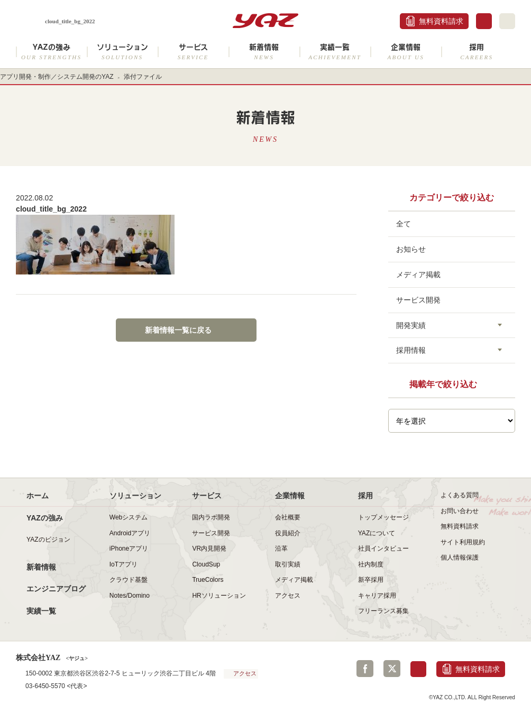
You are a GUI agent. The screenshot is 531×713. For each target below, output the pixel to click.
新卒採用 (370, 579)
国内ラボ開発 (211, 517)
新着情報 (263, 51)
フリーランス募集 (383, 611)
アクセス (287, 595)
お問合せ (484, 21)
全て (403, 224)
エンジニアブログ (56, 588)
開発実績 (411, 325)
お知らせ (411, 249)
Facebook (364, 668)
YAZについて (377, 533)
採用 (476, 51)
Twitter (391, 668)
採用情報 (411, 350)
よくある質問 (460, 495)
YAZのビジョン (48, 539)
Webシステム (128, 517)
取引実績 (287, 564)
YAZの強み (51, 51)
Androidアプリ (129, 533)
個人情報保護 (460, 557)
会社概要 (287, 517)
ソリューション (122, 51)
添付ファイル (143, 76)
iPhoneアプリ (128, 548)
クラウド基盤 (128, 579)
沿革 (281, 548)
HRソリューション (218, 595)
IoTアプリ (123, 564)
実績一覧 (334, 51)
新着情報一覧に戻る (178, 330)
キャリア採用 (377, 595)
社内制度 (370, 564)
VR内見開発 (209, 548)
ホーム (37, 495)
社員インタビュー (383, 548)
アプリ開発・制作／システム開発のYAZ (57, 76)
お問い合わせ (460, 511)
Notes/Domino (129, 595)
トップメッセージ (383, 517)
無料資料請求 (441, 21)
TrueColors (207, 579)
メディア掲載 (418, 274)
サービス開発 (418, 300)
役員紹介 (287, 533)
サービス (193, 51)
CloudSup (206, 564)
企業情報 (405, 51)
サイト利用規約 (463, 542)
